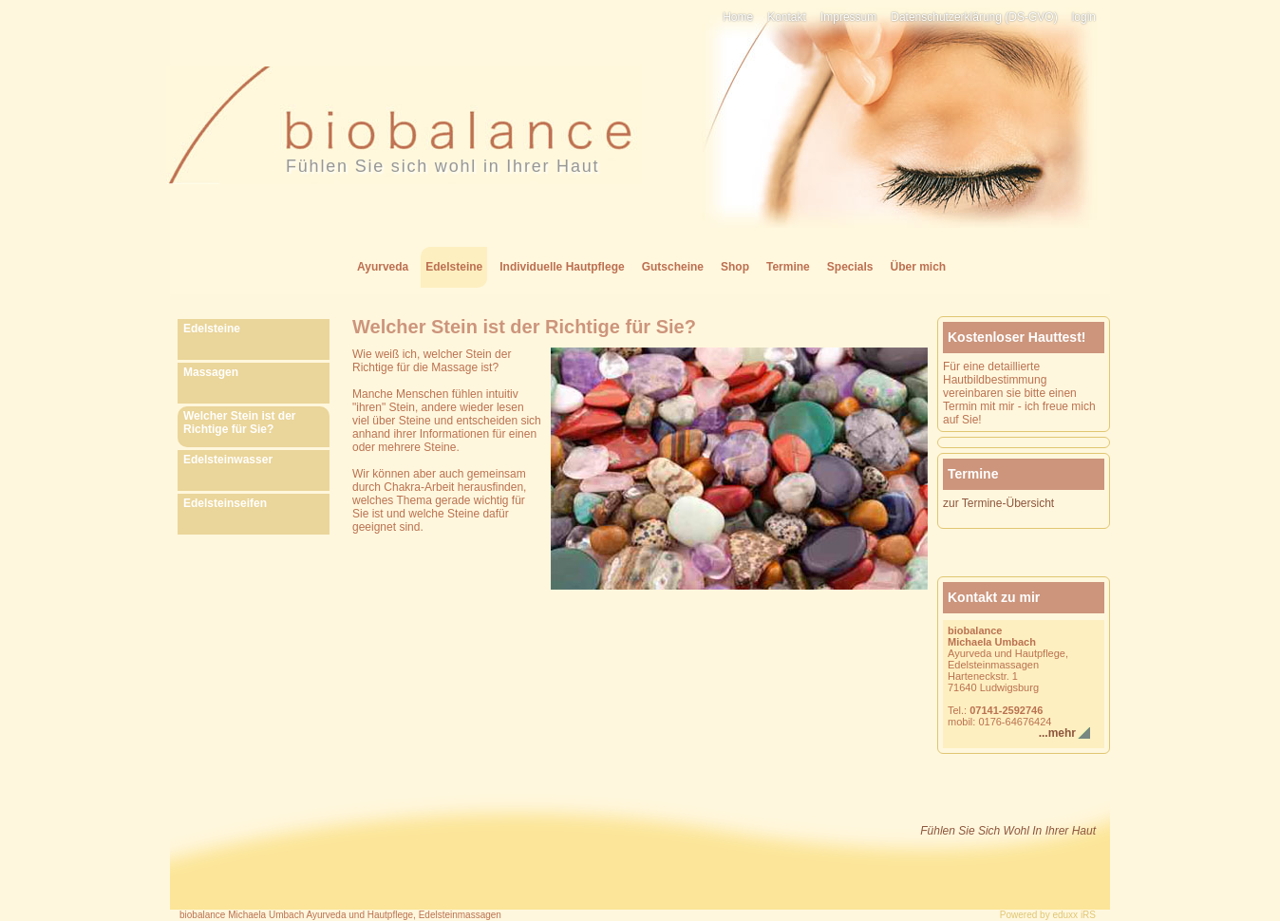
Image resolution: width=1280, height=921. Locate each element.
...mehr (1057, 733)
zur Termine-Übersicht (998, 503)
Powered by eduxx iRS (1048, 915)
